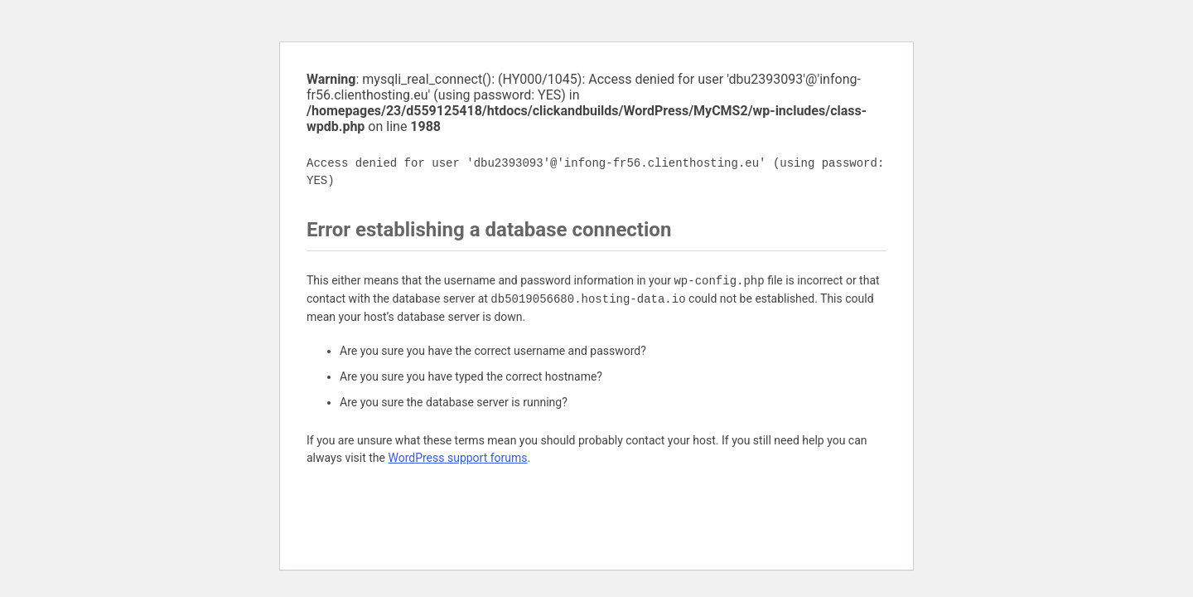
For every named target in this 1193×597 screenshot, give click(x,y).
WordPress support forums (457, 457)
